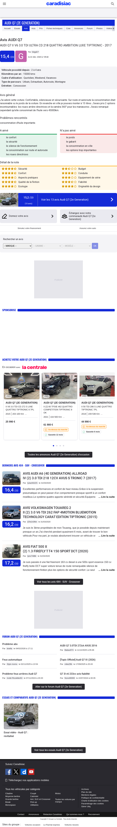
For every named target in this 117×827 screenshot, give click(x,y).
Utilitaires (34, 805)
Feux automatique (12, 659)
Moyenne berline (12, 796)
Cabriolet (34, 796)
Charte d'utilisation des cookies (95, 801)
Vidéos (109, 28)
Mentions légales (88, 795)
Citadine (9, 793)
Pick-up (33, 802)
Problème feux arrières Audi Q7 (19, 673)
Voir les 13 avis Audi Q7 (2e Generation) (65, 199)
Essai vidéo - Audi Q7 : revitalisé (16, 734)
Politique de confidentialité (92, 798)
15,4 (7, 56)
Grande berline (11, 799)
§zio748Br (31, 556)
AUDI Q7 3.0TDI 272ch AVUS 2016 (78, 645)
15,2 (29, 197)
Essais (17, 28)
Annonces (78, 28)
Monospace (10, 805)
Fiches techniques (54, 28)
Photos (99, 28)
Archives (85, 789)
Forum (90, 28)
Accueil (7, 28)
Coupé (33, 793)
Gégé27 (35, 52)
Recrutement (93, 814)
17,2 (11, 563)
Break (8, 802)
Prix (41, 28)
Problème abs (10, 644)
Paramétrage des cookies (92, 803)
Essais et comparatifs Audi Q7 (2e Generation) (29, 697)
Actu (33, 28)
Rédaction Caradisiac (52, 814)
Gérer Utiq (85, 806)
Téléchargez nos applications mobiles (28, 780)
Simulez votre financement (29, 228)
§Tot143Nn (32, 522)
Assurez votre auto (88, 228)
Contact (20, 814)
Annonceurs (33, 814)
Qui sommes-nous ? (75, 814)
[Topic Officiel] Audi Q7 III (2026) (78, 659)
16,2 (11, 524)
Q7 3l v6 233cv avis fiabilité (75, 673)
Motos (57, 793)
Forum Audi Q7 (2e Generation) (20, 636)
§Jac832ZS (32, 483)
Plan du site (86, 792)
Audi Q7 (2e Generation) (22, 22)
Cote (68, 28)
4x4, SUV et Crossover (40, 799)
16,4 (11, 490)
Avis (26, 28)
